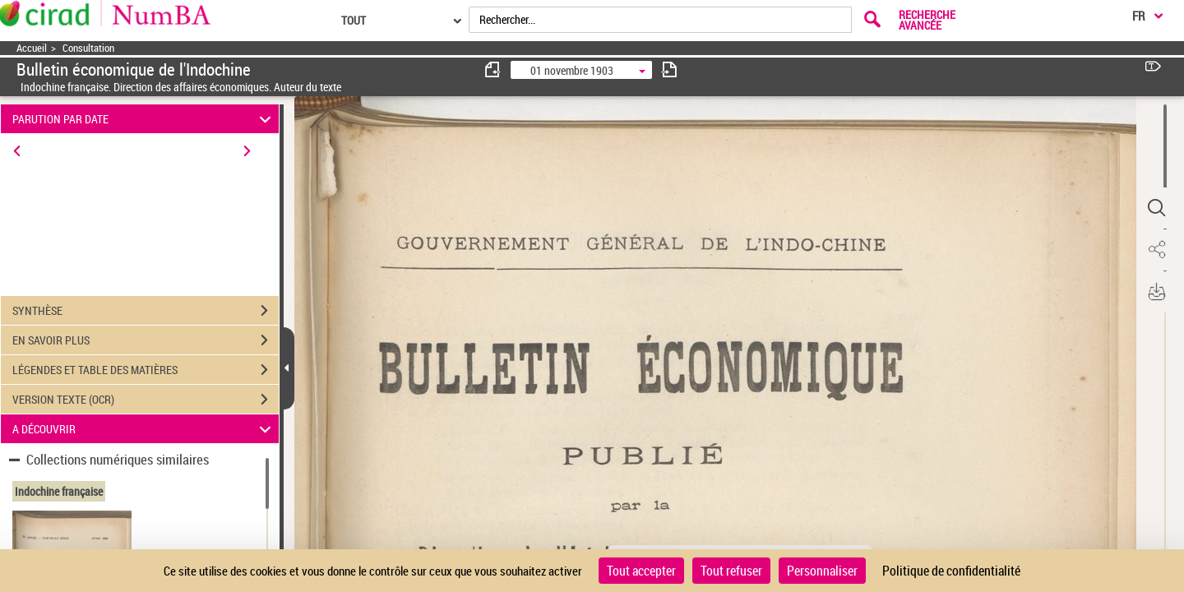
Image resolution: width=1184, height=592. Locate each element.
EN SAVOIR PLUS (145, 340)
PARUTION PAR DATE (144, 118)
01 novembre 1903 (571, 70)
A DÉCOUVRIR (144, 428)
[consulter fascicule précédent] (493, 69)
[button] (1155, 208)
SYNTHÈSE (145, 310)
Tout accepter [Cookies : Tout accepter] (641, 571)
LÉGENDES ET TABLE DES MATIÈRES (145, 370)
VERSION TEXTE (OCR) (145, 399)
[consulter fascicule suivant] (669, 69)
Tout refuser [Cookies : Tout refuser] (731, 571)
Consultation (88, 48)
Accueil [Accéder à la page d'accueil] (31, 48)
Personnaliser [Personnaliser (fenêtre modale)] (822, 571)
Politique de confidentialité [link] (951, 571)
